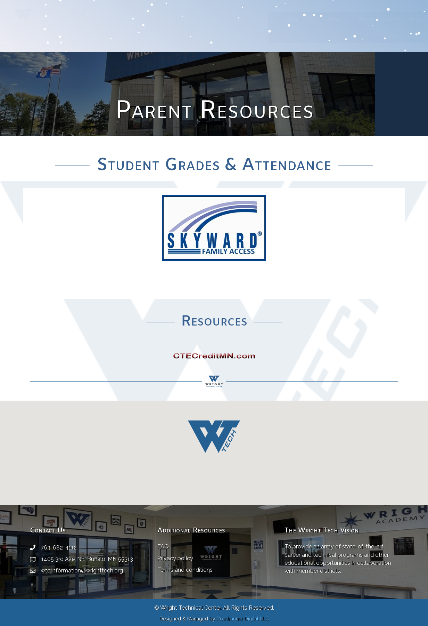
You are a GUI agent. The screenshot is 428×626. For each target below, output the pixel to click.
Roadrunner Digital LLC (243, 618)
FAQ (163, 546)
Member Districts (330, 19)
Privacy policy (175, 558)
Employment (337, 35)
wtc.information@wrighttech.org (82, 570)
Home (243, 19)
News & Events (379, 19)
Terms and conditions (185, 570)
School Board (277, 19)
